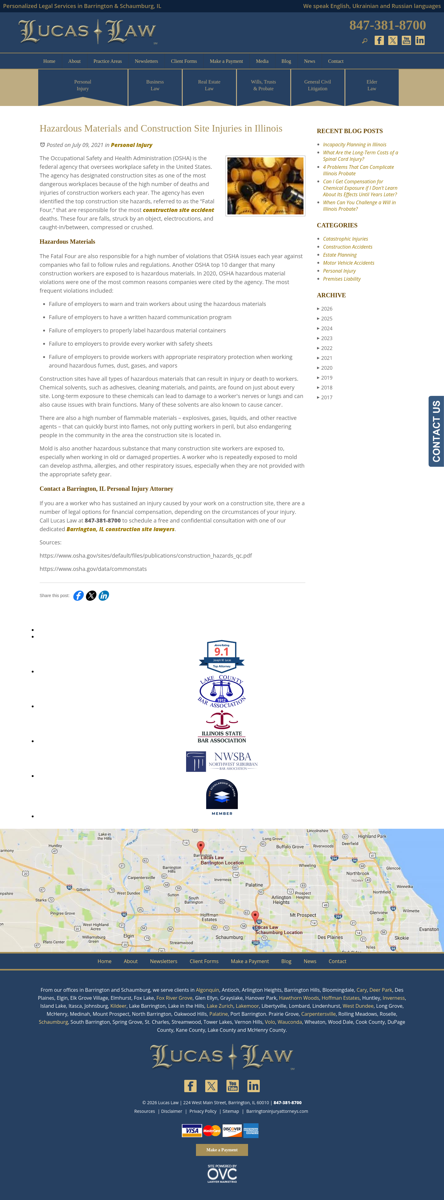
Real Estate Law (209, 85)
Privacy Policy (202, 1111)
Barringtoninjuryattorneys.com (277, 1111)
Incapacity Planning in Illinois (355, 144)
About (74, 61)
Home (49, 61)
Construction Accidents (348, 246)
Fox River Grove (175, 998)
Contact (336, 61)
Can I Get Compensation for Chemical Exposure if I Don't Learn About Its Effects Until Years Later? (360, 188)
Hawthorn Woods (299, 998)
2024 (325, 328)
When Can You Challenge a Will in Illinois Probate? (359, 205)
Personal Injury (82, 85)
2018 (325, 387)
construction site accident (177, 210)
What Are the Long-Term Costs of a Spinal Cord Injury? (360, 155)
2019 (325, 377)
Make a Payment (226, 61)
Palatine (219, 1014)
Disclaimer (171, 1111)
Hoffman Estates (341, 998)
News (309, 61)
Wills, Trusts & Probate (263, 85)
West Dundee (358, 1006)
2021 (325, 358)
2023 (325, 338)
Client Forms (184, 61)
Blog (286, 61)
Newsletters (146, 61)
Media (262, 61)
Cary (361, 989)
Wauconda (290, 1022)
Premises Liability (342, 278)
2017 (325, 397)
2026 (325, 308)
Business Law (155, 85)
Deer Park (380, 989)
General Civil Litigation (317, 85)
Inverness (394, 998)
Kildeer (118, 1006)
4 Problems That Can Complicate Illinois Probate (358, 170)
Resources (144, 1111)
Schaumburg (53, 1022)
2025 (325, 318)
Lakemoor (247, 1006)
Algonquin (207, 989)
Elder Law (372, 85)
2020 (325, 367)
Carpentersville (318, 1014)
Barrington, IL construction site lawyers (120, 529)
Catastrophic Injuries (345, 238)
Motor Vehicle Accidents (349, 262)
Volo (270, 1022)
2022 (325, 348)
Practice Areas (108, 61)
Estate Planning (340, 254)
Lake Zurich (220, 1006)
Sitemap (230, 1111)
